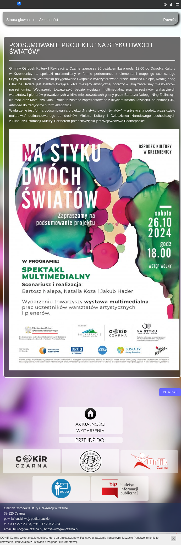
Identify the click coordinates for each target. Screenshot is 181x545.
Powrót (169, 20)
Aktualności (48, 20)
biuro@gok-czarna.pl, (28, 529)
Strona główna (18, 20)
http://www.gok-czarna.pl (61, 529)
